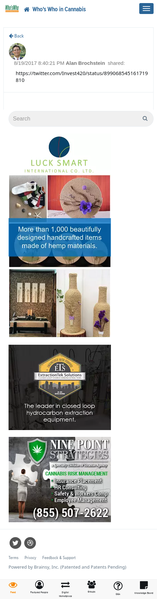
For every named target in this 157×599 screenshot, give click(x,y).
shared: (116, 63)
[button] (39, 587)
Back (16, 36)
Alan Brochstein (86, 63)
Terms (13, 558)
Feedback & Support (58, 558)
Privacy (30, 558)
